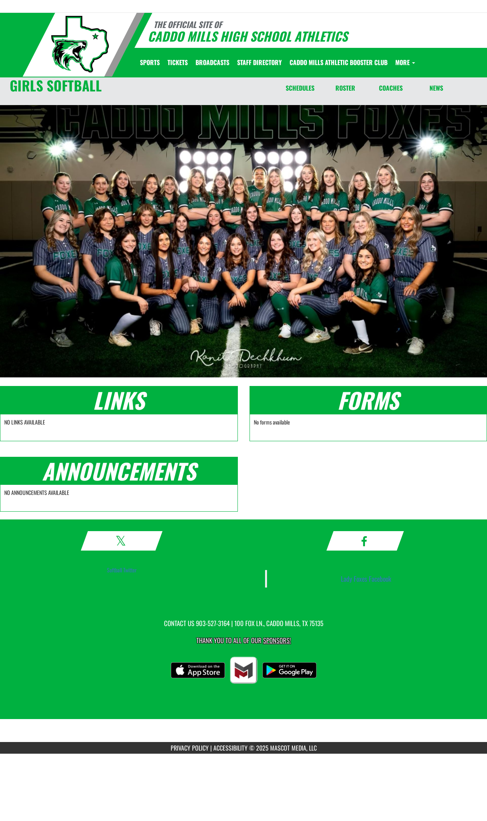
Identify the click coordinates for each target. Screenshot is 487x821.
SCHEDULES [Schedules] (300, 88)
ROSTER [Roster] (345, 88)
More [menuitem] (405, 62)
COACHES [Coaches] (391, 88)
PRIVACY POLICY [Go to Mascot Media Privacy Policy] (190, 748)
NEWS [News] (436, 88)
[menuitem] (178, 62)
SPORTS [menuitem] (150, 62)
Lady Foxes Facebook (366, 579)
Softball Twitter (122, 570)
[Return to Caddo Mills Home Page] (80, 44)
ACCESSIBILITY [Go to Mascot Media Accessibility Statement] (230, 748)
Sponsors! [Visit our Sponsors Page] (277, 640)
